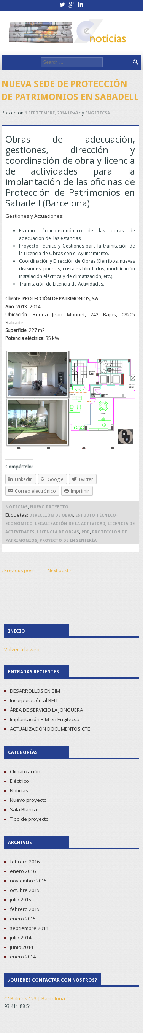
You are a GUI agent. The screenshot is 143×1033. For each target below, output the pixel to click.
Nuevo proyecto (49, 507)
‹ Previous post (18, 570)
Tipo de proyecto (29, 819)
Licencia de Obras (58, 532)
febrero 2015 (25, 909)
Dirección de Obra (51, 515)
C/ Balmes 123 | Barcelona (34, 998)
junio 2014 (21, 947)
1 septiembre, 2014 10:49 (51, 113)
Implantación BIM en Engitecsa (44, 719)
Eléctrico (19, 781)
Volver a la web (22, 649)
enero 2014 (23, 956)
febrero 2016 (25, 861)
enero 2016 (23, 871)
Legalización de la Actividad (70, 523)
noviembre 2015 (28, 880)
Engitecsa (97, 113)
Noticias (16, 507)
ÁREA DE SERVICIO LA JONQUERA (46, 709)
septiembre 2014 (29, 928)
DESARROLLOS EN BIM (35, 690)
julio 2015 (20, 899)
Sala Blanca (23, 809)
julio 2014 (20, 937)
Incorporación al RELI (33, 700)
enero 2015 (23, 918)
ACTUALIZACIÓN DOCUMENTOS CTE (50, 728)
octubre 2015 (25, 890)
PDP (85, 532)
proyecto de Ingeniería (68, 540)
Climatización (25, 771)
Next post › (59, 570)
